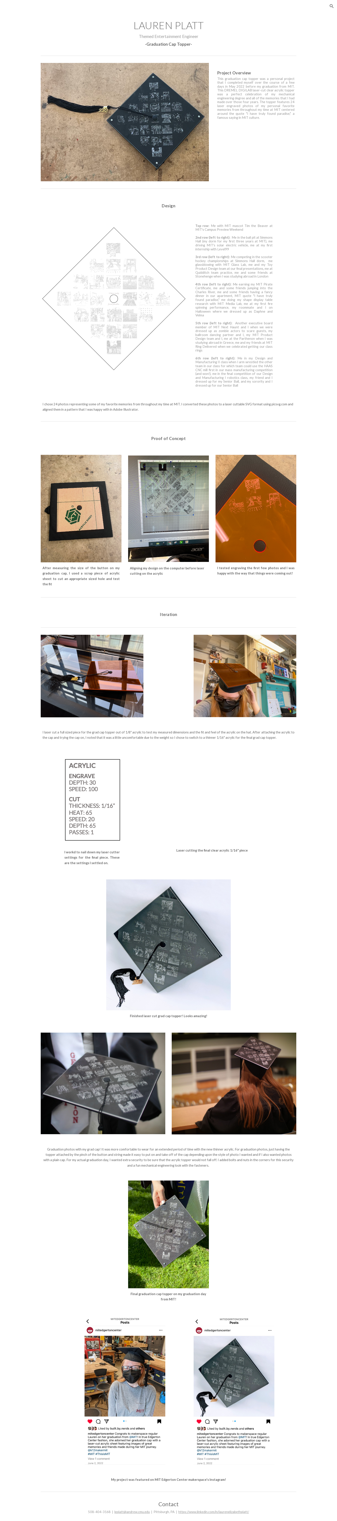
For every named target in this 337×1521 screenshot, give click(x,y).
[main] (168, 33)
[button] (331, 6)
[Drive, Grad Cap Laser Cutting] (212, 799)
